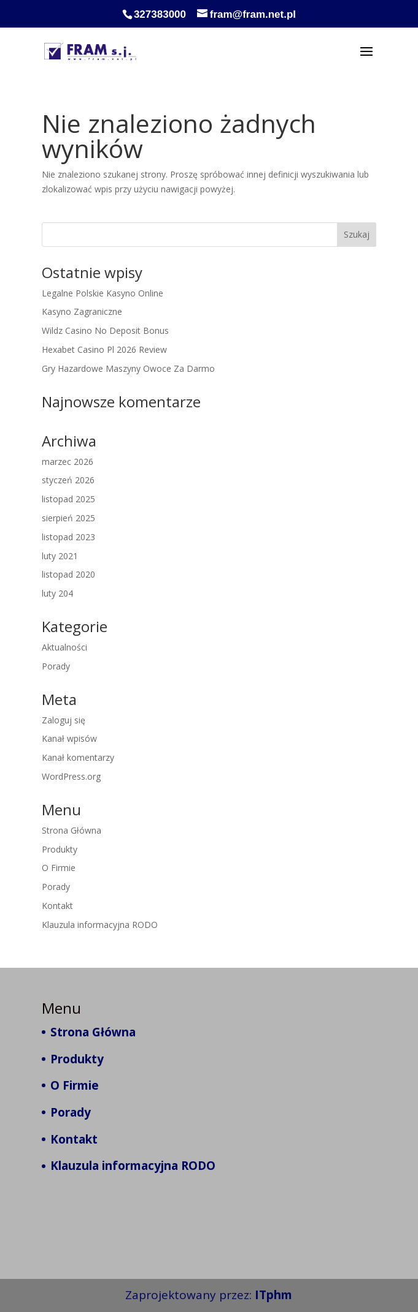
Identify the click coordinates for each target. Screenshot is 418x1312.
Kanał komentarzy (78, 757)
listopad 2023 (68, 537)
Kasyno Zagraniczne (82, 311)
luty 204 (57, 593)
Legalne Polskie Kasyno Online (102, 293)
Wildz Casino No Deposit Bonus (105, 330)
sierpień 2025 (68, 518)
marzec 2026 (67, 461)
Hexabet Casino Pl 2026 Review (104, 349)
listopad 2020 (68, 574)
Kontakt (57, 905)
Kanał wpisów (69, 738)
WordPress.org (71, 776)
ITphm (273, 1295)
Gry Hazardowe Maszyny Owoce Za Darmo (128, 368)
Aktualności (64, 647)
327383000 (160, 14)
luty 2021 (60, 556)
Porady (56, 666)
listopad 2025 (68, 499)
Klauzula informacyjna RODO (100, 924)
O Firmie (58, 867)
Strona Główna (71, 830)
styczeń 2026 (68, 480)
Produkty (59, 849)
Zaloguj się (63, 720)
